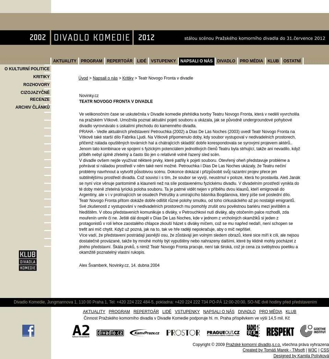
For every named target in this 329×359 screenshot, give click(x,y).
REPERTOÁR (120, 61)
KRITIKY (41, 76)
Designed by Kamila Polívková (301, 356)
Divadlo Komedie (22, 17)
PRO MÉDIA (251, 61)
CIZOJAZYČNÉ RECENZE (35, 96)
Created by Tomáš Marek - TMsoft (274, 350)
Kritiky (128, 78)
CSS (324, 350)
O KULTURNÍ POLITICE (27, 69)
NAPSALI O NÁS (197, 61)
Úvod (83, 78)
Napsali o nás (105, 78)
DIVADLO (226, 61)
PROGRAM (91, 61)
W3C (312, 350)
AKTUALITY (64, 61)
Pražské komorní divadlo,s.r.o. (253, 344)
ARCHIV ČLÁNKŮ (32, 107)
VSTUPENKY (163, 61)
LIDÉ (141, 61)
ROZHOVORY (36, 84)
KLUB (273, 61)
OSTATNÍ (292, 61)
